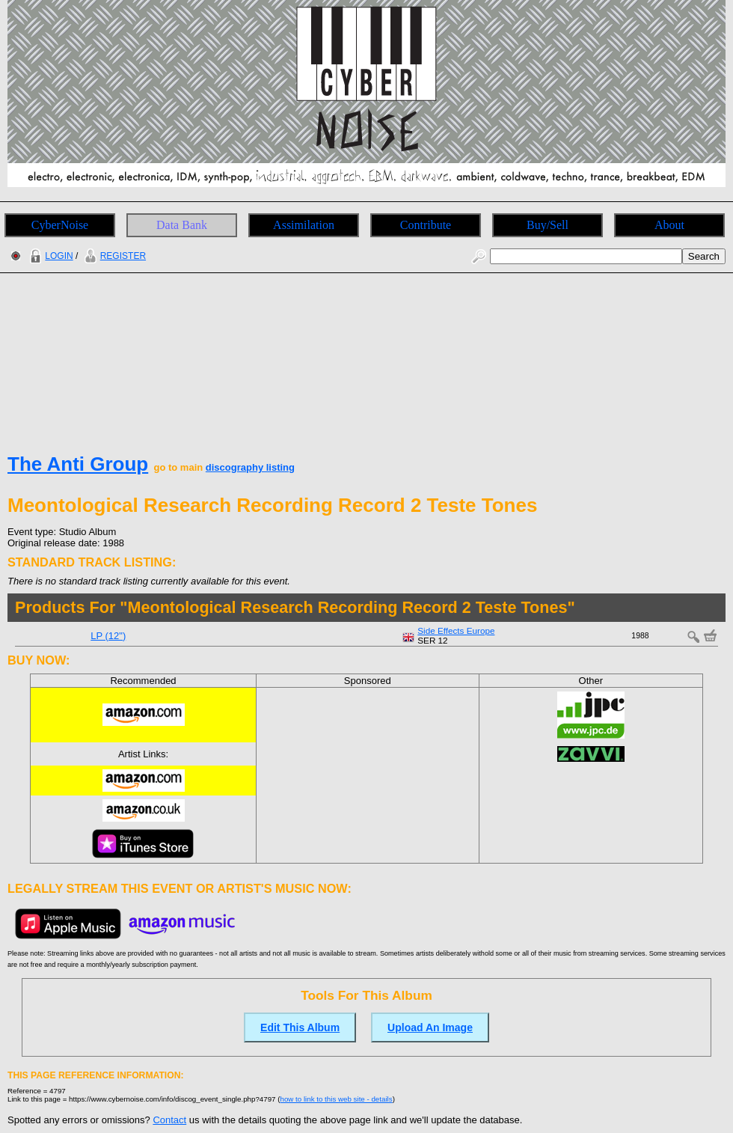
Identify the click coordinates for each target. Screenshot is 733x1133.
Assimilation (303, 225)
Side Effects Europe (455, 630)
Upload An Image (430, 1027)
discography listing (250, 467)
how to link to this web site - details (336, 1099)
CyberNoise (59, 225)
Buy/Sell (547, 225)
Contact (169, 1120)
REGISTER (113, 256)
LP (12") (108, 635)
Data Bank (181, 225)
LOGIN (49, 256)
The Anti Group (77, 464)
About (669, 225)
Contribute (425, 225)
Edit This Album (300, 1027)
